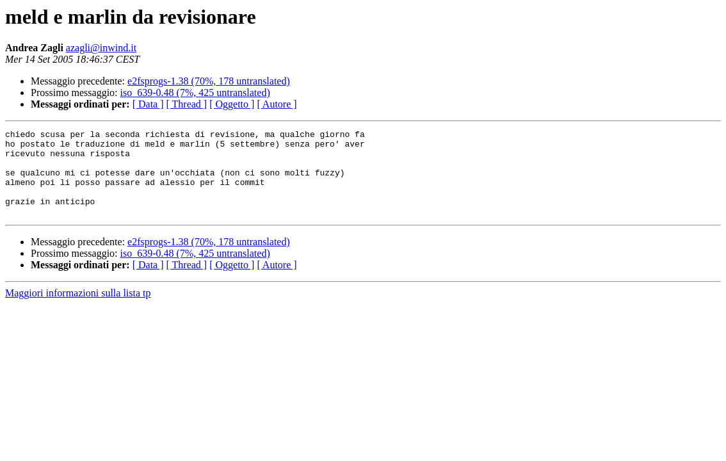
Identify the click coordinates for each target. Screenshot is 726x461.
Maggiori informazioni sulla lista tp (78, 310)
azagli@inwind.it (101, 47)
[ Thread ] (186, 104)
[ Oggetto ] (231, 104)
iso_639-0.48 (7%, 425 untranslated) (195, 92)
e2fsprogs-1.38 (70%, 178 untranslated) (208, 81)
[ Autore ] (276, 104)
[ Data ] (148, 104)
